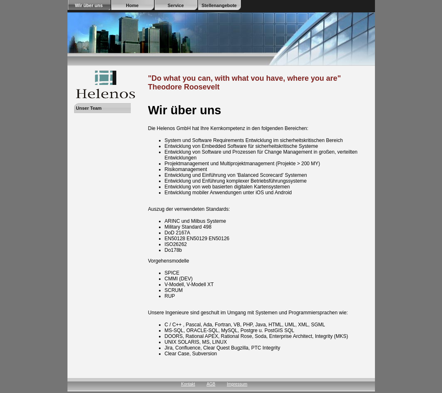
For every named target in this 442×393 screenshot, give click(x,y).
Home (132, 5)
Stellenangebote (219, 5)
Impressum (237, 384)
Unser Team (89, 108)
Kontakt (188, 384)
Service (176, 5)
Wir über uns (89, 5)
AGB (211, 384)
